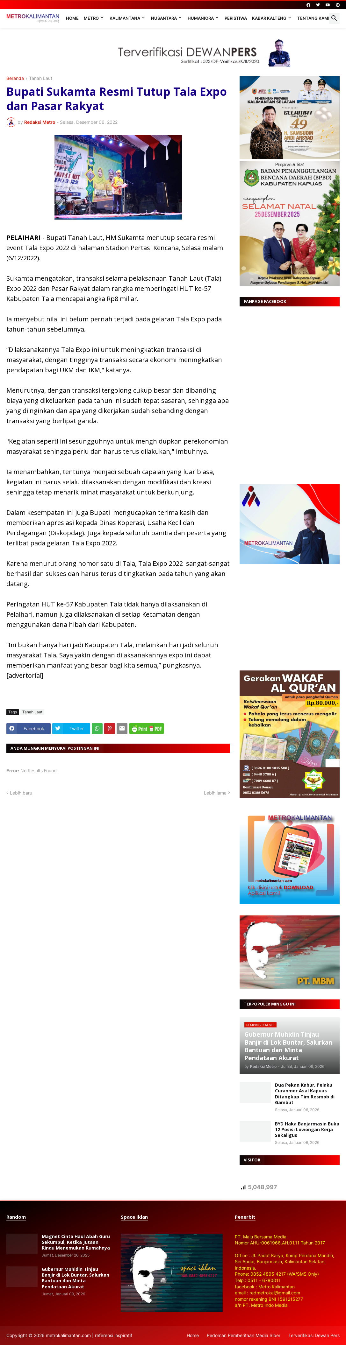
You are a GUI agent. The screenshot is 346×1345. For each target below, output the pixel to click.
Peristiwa (236, 18)
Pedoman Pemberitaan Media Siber (243, 1335)
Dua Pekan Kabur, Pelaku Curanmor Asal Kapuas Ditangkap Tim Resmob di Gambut (305, 1093)
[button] (334, 18)
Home (72, 18)
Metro (91, 18)
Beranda (15, 78)
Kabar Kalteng (269, 18)
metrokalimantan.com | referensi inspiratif (89, 1335)
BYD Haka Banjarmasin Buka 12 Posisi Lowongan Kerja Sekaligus (307, 1129)
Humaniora (201, 18)
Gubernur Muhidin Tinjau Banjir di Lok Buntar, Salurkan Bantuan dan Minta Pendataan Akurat (75, 1278)
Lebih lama (215, 792)
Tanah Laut (40, 78)
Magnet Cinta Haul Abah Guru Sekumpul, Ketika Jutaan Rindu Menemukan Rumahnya (76, 1242)
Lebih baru (21, 792)
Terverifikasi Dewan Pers (314, 1335)
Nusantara (164, 18)
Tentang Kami (313, 18)
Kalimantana (125, 18)
